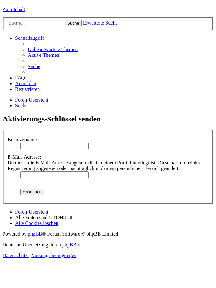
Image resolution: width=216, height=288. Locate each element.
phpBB (35, 234)
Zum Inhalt (14, 9)
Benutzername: (23, 139)
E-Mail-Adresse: (24, 157)
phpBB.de (72, 244)
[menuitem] (53, 49)
